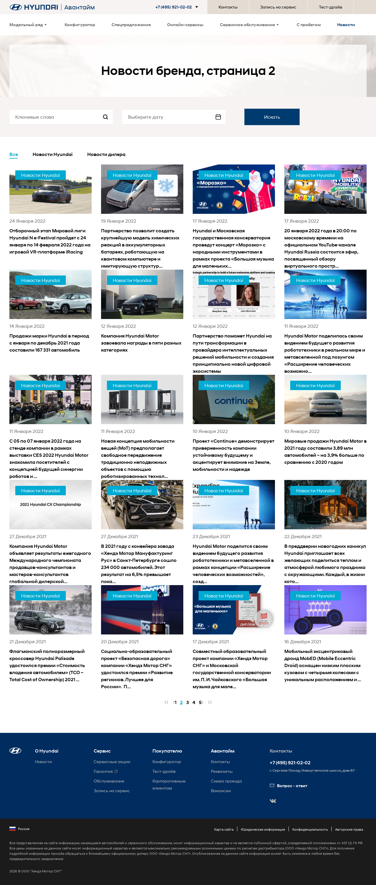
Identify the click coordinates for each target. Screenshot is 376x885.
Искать (272, 117)
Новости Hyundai (53, 154)
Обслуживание (109, 780)
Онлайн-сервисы (185, 24)
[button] (177, 7)
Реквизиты (222, 771)
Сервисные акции (112, 761)
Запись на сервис (278, 6)
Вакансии (221, 790)
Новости (346, 24)
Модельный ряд (28, 24)
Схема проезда (226, 780)
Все (13, 154)
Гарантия (103, 771)
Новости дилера (106, 154)
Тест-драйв (330, 6)
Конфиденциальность (310, 829)
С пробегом (309, 24)
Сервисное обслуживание (249, 24)
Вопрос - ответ (288, 785)
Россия (19, 829)
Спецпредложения (131, 24)
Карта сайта (224, 829)
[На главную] (33, 7)
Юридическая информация (263, 829)
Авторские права (349, 829)
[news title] (50, 210)
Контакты (228, 6)
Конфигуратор (80, 24)
